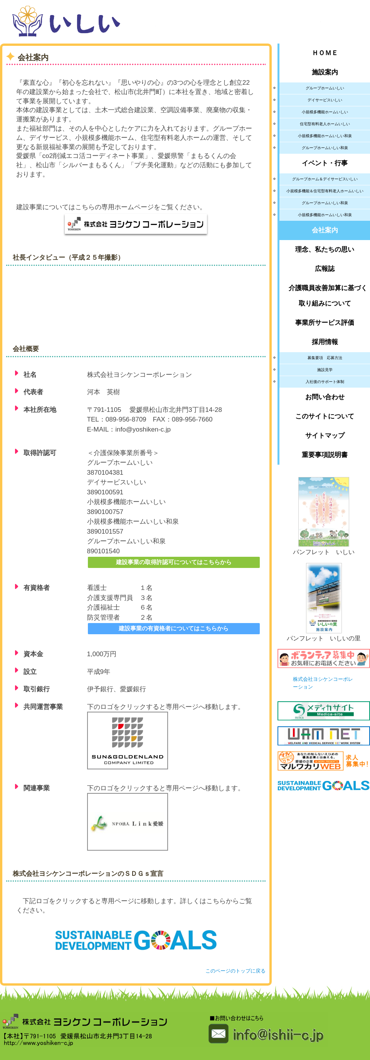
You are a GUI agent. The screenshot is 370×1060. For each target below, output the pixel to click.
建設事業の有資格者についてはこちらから (174, 628)
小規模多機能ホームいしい (325, 112)
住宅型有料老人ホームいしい (325, 124)
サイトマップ (325, 435)
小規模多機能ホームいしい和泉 (325, 136)
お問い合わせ (325, 397)
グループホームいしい (325, 88)
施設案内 (325, 72)
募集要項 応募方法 (325, 358)
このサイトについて (324, 416)
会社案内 (325, 230)
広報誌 (325, 268)
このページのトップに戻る (235, 971)
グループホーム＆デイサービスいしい (325, 179)
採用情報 (325, 342)
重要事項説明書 (325, 455)
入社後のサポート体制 (325, 382)
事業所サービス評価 (324, 322)
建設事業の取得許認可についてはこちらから (174, 562)
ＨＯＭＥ (325, 53)
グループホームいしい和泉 (325, 148)
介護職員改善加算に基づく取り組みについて (324, 295)
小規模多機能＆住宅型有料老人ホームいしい (324, 191)
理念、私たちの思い (324, 249)
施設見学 (325, 370)
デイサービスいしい (325, 100)
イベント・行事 (325, 163)
